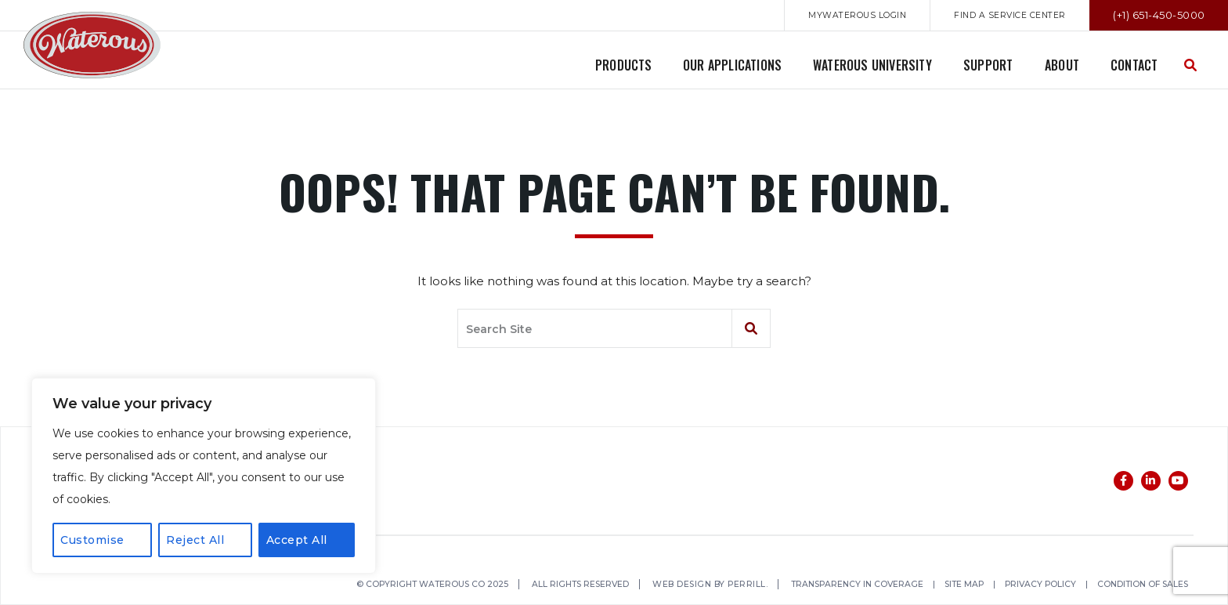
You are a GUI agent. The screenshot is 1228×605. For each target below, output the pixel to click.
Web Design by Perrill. (722, 585)
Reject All (195, 540)
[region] (203, 476)
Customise (92, 540)
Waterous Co (92, 45)
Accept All (296, 540)
